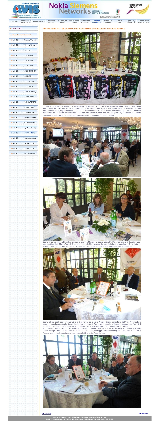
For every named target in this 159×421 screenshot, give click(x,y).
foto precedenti (46, 414)
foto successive (143, 413)
